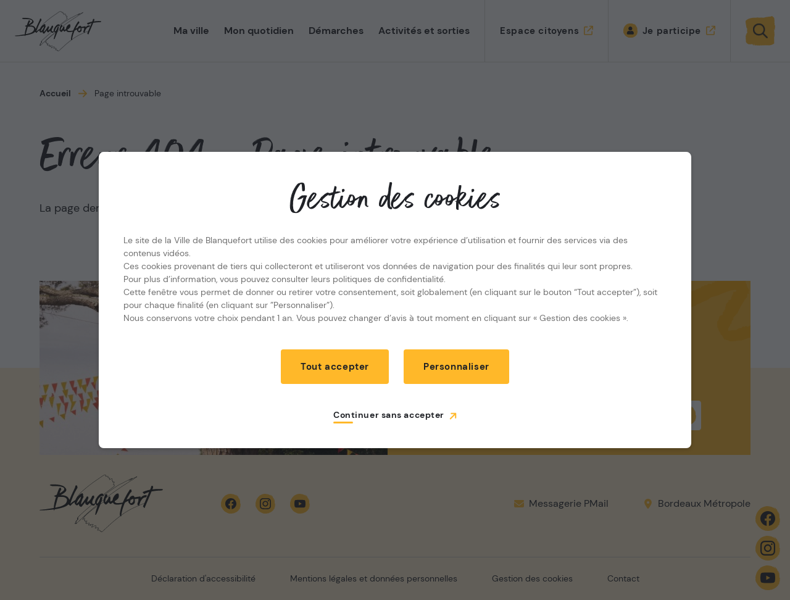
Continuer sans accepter (388, 414)
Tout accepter (335, 366)
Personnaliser (456, 366)
